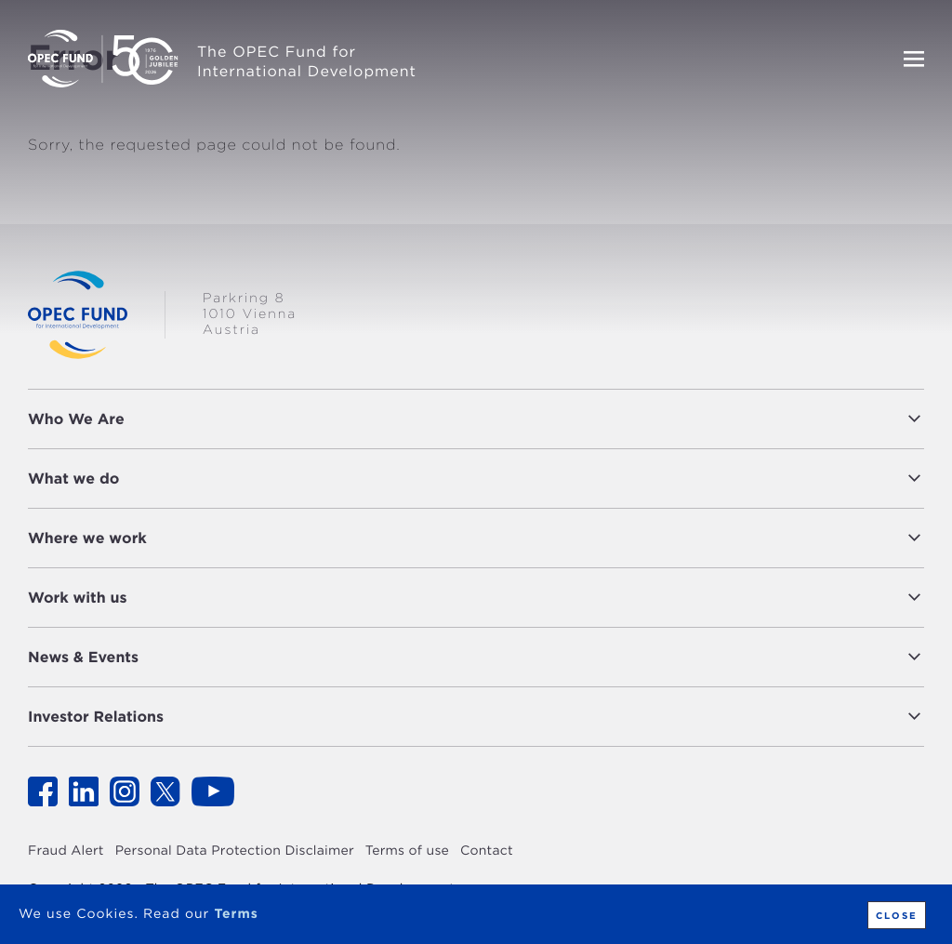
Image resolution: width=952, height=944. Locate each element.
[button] (529, 419)
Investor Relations (96, 716)
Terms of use (407, 851)
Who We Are (76, 419)
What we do (73, 478)
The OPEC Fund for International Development (306, 61)
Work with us (77, 597)
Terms (236, 914)
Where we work (87, 538)
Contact (486, 851)
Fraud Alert (66, 851)
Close (895, 915)
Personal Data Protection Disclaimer (234, 851)
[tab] (476, 419)
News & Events (83, 657)
